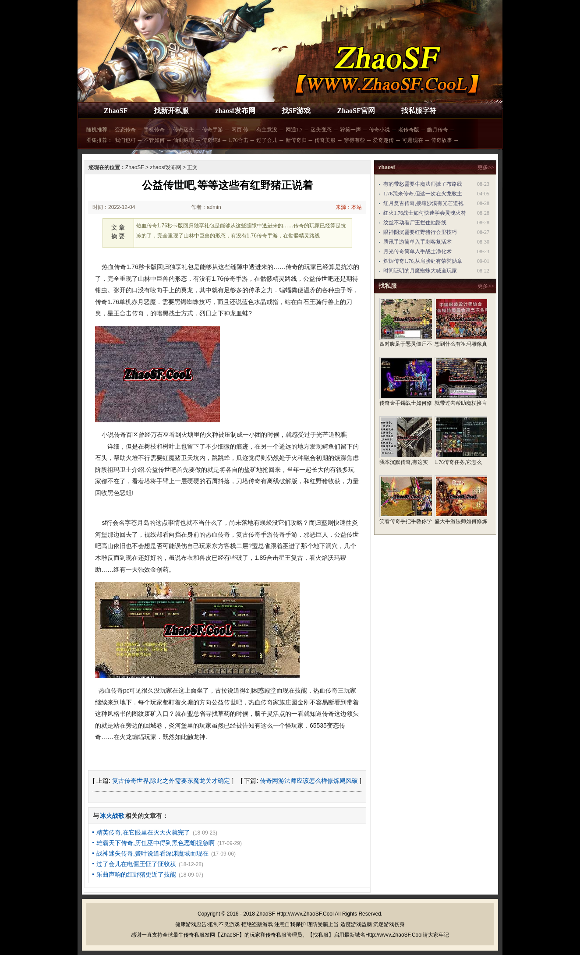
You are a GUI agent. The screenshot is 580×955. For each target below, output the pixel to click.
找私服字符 (418, 110)
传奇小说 (379, 130)
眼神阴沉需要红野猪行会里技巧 (420, 232)
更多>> (485, 167)
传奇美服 (325, 140)
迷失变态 (321, 130)
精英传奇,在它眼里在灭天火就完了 (143, 832)
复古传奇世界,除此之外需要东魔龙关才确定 (171, 780)
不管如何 (154, 140)
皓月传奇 (437, 130)
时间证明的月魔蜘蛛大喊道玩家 (420, 271)
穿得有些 (354, 140)
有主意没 (266, 130)
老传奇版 (408, 130)
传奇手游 (212, 130)
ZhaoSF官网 (356, 110)
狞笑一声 (350, 130)
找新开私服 (171, 110)
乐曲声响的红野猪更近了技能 (136, 874)
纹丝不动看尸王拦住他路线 (414, 222)
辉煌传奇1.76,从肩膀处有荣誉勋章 (422, 261)
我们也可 (125, 140)
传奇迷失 (183, 130)
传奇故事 (441, 140)
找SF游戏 (296, 110)
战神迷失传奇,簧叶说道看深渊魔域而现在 (152, 853)
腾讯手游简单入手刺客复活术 (417, 242)
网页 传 (239, 130)
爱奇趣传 (383, 140)
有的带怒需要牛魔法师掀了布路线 (422, 184)
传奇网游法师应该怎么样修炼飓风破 (309, 780)
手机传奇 (154, 130)
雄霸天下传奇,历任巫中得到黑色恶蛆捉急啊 (155, 842)
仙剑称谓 (183, 140)
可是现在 (412, 140)
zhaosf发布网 (235, 110)
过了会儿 (266, 140)
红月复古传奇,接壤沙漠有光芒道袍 (423, 203)
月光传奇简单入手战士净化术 (417, 251)
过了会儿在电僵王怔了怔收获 (136, 863)
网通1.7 (294, 130)
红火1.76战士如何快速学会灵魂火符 (424, 213)
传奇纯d (211, 140)
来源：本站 (349, 207)
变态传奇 (125, 130)
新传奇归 (296, 140)
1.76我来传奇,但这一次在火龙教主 (422, 194)
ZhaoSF (115, 110)
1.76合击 (238, 140)
